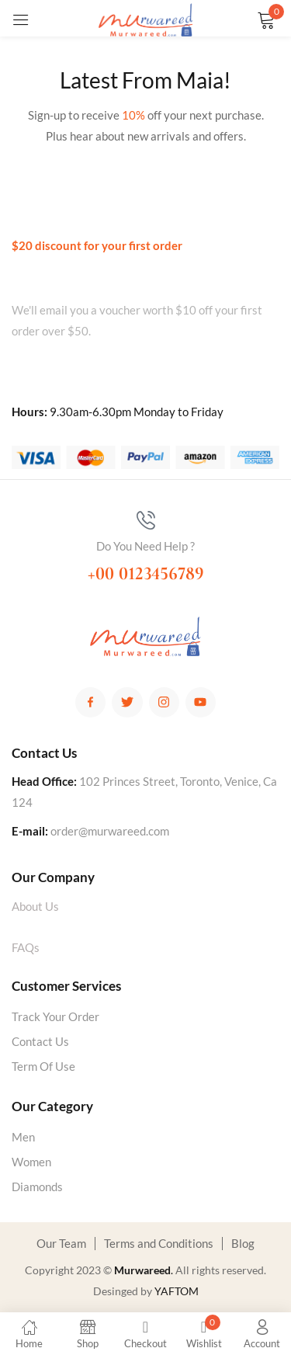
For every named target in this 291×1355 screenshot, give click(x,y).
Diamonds (37, 1186)
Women (31, 1162)
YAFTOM (176, 1291)
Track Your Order (55, 1016)
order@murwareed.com (109, 831)
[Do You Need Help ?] (146, 520)
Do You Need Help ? (145, 546)
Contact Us (40, 1041)
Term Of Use (43, 1066)
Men (23, 1137)
